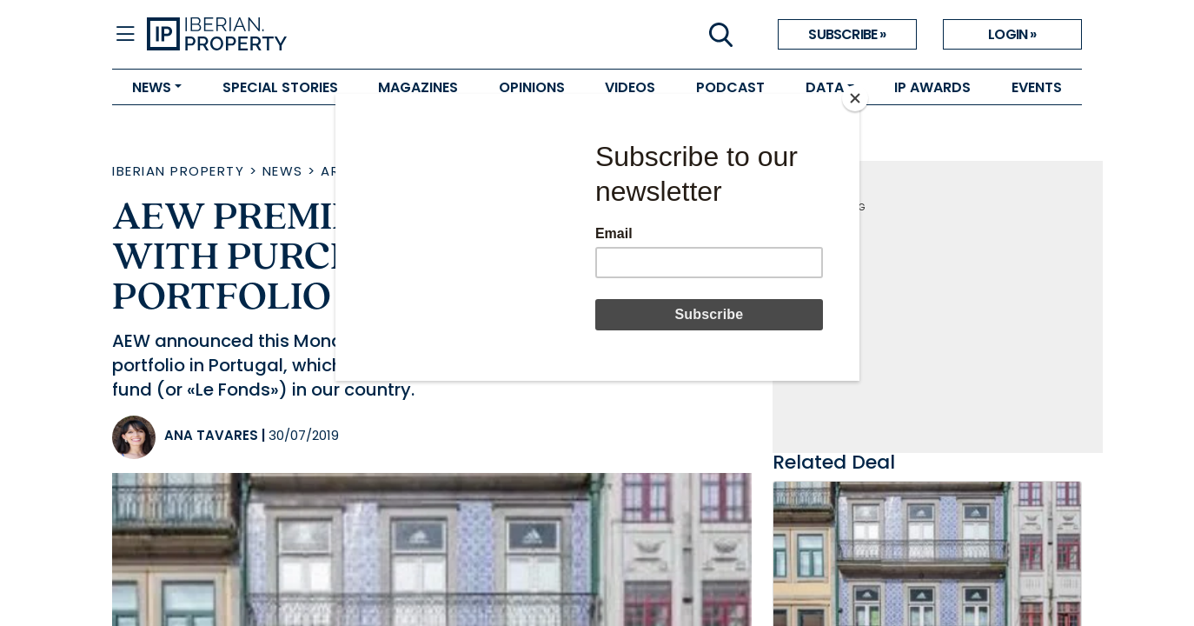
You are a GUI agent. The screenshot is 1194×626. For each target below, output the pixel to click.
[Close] (855, 98)
